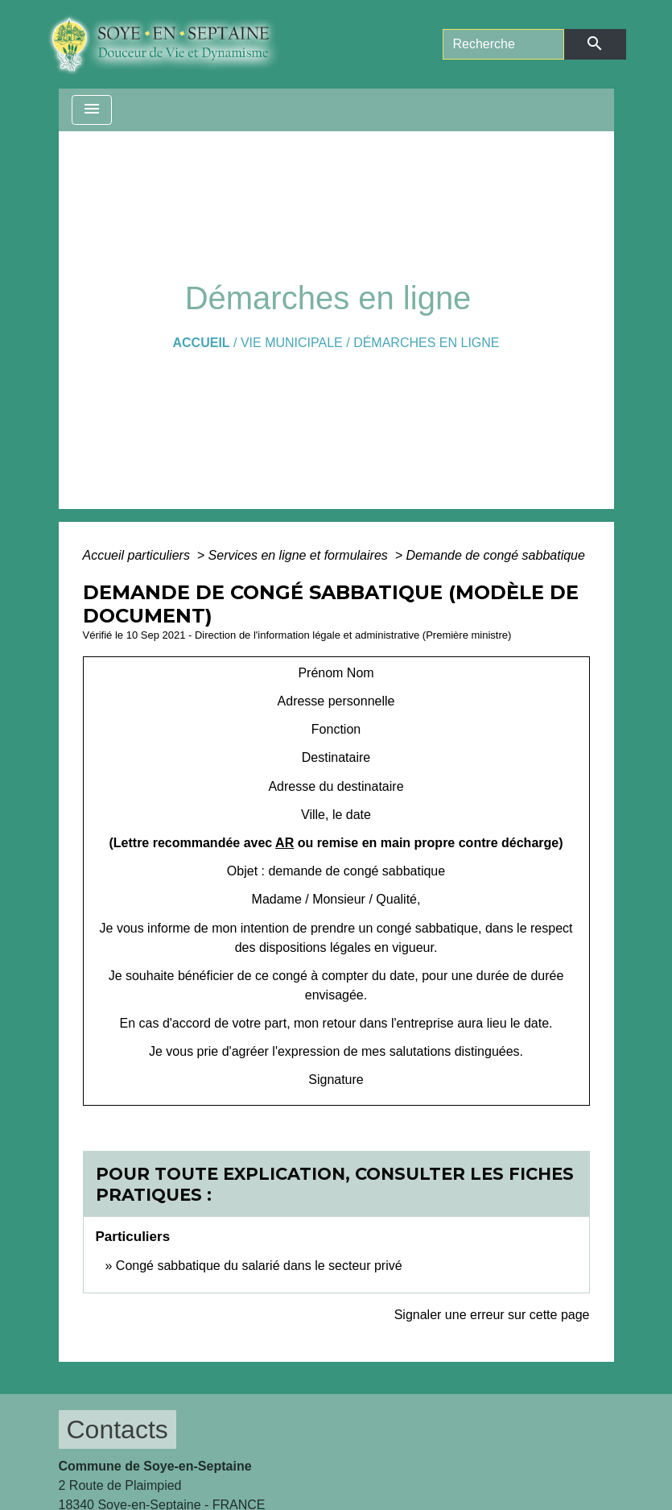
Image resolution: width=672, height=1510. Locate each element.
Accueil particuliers (138, 555)
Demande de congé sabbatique (495, 555)
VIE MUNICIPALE (292, 343)
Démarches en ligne (426, 343)
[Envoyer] (594, 44)
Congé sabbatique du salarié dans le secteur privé (259, 1265)
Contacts (117, 1429)
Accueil (200, 343)
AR (284, 843)
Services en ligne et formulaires (300, 555)
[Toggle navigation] (92, 110)
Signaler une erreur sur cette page (492, 1315)
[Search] (504, 44)
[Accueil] (176, 44)
